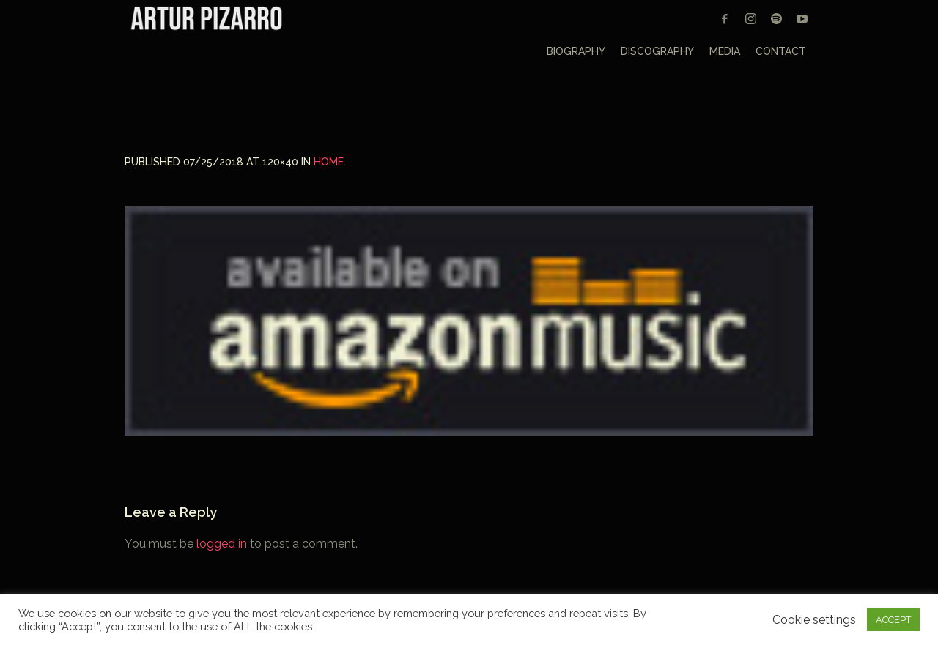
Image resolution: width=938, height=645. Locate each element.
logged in (221, 544)
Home (329, 162)
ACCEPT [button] (893, 619)
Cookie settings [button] (814, 620)
